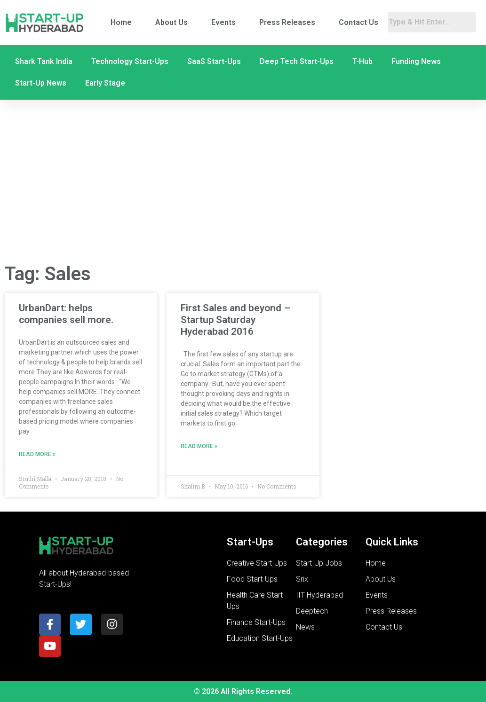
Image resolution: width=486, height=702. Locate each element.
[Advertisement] (243, 180)
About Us (171, 22)
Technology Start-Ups (129, 61)
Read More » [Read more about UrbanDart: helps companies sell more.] (37, 454)
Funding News (416, 61)
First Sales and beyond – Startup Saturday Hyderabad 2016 (235, 319)
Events (223, 22)
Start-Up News (40, 83)
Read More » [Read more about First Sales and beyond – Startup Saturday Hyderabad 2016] (199, 446)
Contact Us (358, 22)
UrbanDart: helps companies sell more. (66, 313)
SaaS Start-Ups (214, 61)
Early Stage (105, 83)
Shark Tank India (43, 61)
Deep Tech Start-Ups (297, 61)
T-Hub (362, 61)
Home (121, 22)
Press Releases (287, 22)
